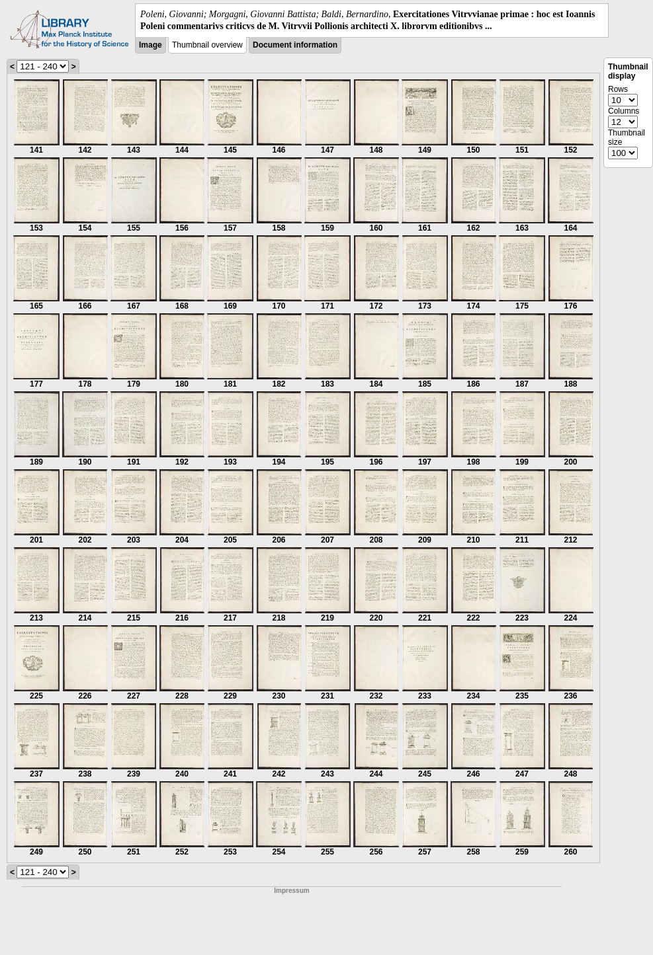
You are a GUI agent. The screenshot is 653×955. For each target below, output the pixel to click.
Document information (295, 45)
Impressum (291, 890)
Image (150, 45)
